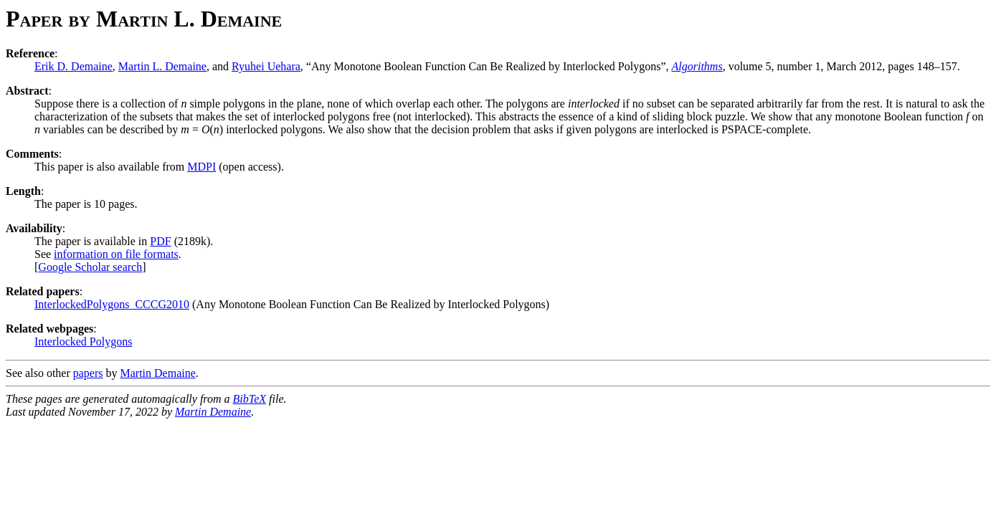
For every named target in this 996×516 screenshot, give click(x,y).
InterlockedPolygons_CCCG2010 (111, 304)
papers (88, 373)
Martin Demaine (158, 373)
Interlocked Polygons (83, 341)
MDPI (201, 167)
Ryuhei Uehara (266, 66)
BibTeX (250, 399)
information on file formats (116, 254)
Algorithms (697, 66)
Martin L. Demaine (162, 66)
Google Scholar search (90, 267)
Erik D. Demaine (73, 66)
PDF (160, 241)
